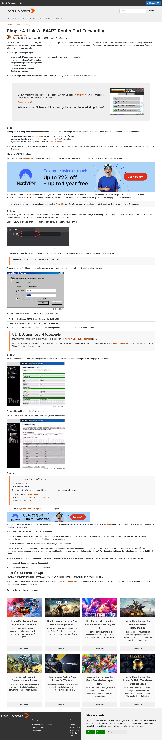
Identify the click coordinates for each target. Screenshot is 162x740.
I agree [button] (90, 732)
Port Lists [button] (22, 18)
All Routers (74, 730)
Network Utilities (81, 95)
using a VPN (29, 158)
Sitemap (73, 720)
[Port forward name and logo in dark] (21, 10)
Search (151, 11)
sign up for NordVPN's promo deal (32, 508)
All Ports (73, 733)
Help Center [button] (45, 18)
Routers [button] (11, 18)
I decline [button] (100, 732)
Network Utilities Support (42, 725)
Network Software (77, 727)
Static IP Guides (55, 142)
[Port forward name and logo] (11, 3)
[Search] (132, 11)
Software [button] (33, 18)
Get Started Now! (25, 102)
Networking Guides (39, 730)
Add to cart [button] (153, 3)
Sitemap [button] (57, 18)
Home (9, 25)
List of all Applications (31, 500)
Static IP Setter (37, 136)
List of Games (32, 495)
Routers (17, 25)
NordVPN (31, 195)
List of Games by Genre (39, 497)
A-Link (25, 25)
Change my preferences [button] (116, 732)
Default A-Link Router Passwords (78, 339)
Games (73, 736)
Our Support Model (39, 727)
